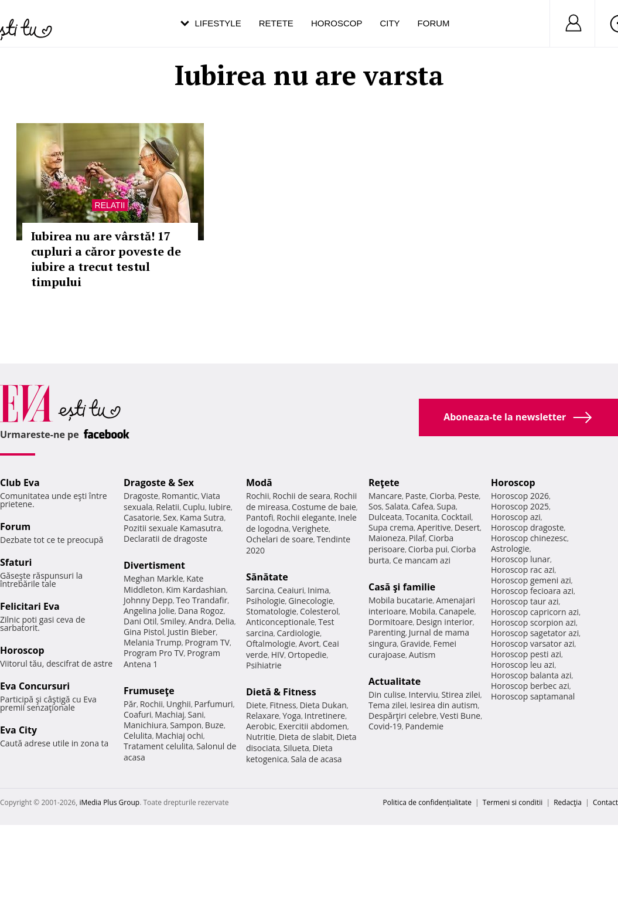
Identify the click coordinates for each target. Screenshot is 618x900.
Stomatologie (271, 611)
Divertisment (154, 565)
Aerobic (260, 726)
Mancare (385, 495)
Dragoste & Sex (159, 482)
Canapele (456, 611)
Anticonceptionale (280, 621)
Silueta (296, 747)
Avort (309, 643)
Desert (467, 527)
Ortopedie (307, 654)
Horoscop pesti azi (526, 654)
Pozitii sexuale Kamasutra (172, 528)
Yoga (291, 715)
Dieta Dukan (322, 705)
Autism (422, 654)
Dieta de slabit (305, 736)
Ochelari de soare (279, 539)
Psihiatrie (264, 665)
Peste (468, 495)
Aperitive (434, 527)
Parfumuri (213, 703)
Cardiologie (298, 633)
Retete (276, 23)
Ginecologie (310, 600)
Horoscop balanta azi (531, 675)
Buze (214, 725)
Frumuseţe (149, 690)
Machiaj (170, 714)
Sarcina (260, 590)
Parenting (386, 632)
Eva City (18, 730)
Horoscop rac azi (523, 569)
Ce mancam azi (421, 560)
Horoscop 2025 (520, 506)
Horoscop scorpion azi (533, 622)
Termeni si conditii (513, 802)
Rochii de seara (301, 495)
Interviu (423, 694)
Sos (375, 506)
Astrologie (510, 548)
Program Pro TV (154, 652)
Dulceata (385, 516)
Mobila (422, 611)
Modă (259, 482)
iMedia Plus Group (109, 802)
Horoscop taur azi (524, 601)
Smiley (172, 621)
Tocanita (421, 516)
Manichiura (145, 725)
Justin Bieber (192, 631)
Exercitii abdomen (312, 726)
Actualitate (394, 681)
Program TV (207, 642)
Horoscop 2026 (520, 495)
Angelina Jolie (149, 610)
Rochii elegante (305, 517)
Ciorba (442, 495)
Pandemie (424, 726)
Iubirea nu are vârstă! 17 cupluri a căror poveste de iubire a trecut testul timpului (106, 259)
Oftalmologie (270, 643)
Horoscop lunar (520, 559)
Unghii (178, 703)
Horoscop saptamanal (533, 696)
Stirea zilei (460, 694)
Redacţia (568, 802)
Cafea (422, 506)
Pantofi (259, 517)
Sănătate (267, 576)
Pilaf (417, 538)
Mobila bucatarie (400, 600)
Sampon (186, 725)
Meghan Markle (153, 578)
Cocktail (456, 516)
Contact (605, 802)
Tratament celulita (158, 746)
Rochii (151, 703)
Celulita (138, 735)
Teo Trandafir (201, 600)
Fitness (282, 705)
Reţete (384, 482)
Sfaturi (16, 562)
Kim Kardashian (196, 589)
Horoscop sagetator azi (535, 633)
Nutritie (260, 736)
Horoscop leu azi (522, 664)
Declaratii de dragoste (165, 538)
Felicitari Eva (30, 606)
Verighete (310, 528)
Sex (169, 517)
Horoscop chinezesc (529, 538)
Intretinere (325, 715)
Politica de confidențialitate (427, 802)
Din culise (386, 694)
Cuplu (194, 506)
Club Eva (20, 482)
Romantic (180, 495)
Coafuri (138, 714)
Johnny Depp (148, 600)
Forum (434, 23)
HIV (278, 654)
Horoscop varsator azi (532, 643)
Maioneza (386, 538)
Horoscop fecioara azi (532, 590)
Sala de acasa (316, 759)
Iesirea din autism (444, 705)
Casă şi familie (401, 586)
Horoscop (337, 23)
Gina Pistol (144, 631)
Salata (397, 506)
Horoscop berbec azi (530, 685)
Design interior (444, 621)
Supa (446, 506)
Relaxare (262, 715)
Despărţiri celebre (402, 715)
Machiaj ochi (179, 735)
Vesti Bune (460, 715)
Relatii (110, 205)
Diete (256, 705)
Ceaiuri (291, 590)
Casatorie (142, 517)
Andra (200, 621)
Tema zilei (387, 705)
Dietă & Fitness (281, 691)
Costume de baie (324, 506)
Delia (224, 621)
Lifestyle (218, 23)
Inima (318, 590)
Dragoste (141, 495)
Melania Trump (153, 642)
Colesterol (319, 611)
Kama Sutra (202, 517)
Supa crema (391, 527)
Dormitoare (390, 621)
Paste (415, 495)
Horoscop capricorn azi (535, 611)
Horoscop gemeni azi (531, 580)
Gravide (415, 643)
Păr (130, 703)
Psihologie (265, 600)
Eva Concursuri (35, 686)
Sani (196, 714)
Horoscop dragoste (527, 527)
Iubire (220, 506)
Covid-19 (385, 726)
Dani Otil (140, 621)
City (390, 23)
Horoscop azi (516, 516)
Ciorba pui (428, 549)
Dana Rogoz (201, 610)
